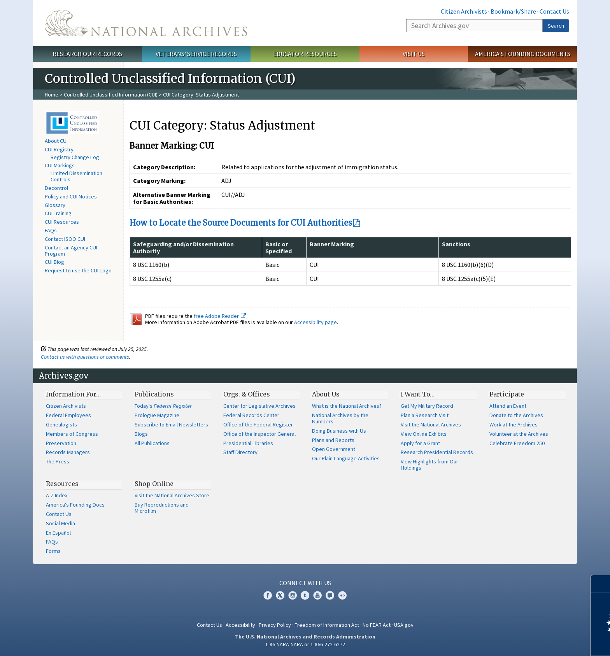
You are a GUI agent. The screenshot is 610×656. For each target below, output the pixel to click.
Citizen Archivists (464, 11)
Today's (163, 405)
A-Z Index (56, 495)
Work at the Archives (513, 424)
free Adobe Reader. (220, 315)
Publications (154, 394)
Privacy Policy (275, 624)
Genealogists (61, 424)
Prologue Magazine (157, 415)
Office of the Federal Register (258, 424)
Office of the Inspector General (259, 433)
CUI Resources (62, 221)
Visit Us (414, 54)
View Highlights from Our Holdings (429, 464)
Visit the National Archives (431, 424)
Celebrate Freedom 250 (517, 443)
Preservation (61, 443)
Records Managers (68, 452)
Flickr (342, 595)
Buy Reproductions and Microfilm (162, 507)
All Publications (152, 443)
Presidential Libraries (248, 443)
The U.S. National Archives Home (146, 23)
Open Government (333, 449)
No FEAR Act (377, 624)
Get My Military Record (427, 405)
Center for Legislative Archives (259, 405)
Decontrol (56, 187)
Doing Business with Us (339, 430)
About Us (326, 394)
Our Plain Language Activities (346, 458)
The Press (57, 461)
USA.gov (404, 624)
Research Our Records (87, 54)
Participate (506, 394)
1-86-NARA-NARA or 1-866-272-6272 (305, 644)
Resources (62, 484)
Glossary (55, 205)
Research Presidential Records (437, 452)
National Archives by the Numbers (340, 418)
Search (556, 25)
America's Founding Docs (75, 504)
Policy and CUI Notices (71, 196)
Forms (53, 550)
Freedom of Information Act (326, 624)
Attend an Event (507, 405)
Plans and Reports (333, 440)
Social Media (60, 523)
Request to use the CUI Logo (78, 270)
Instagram (292, 595)
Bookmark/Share (513, 11)
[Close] (601, 584)
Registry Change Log (75, 157)
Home (51, 94)
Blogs (141, 433)
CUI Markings (60, 165)
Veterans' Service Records (196, 54)
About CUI (56, 140)
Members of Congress (72, 433)
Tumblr (305, 595)
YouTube (317, 595)
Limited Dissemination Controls (76, 176)
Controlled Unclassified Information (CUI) (111, 94)
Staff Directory (240, 452)
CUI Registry (59, 149)
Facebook (267, 595)
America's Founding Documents (522, 54)
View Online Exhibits (424, 433)
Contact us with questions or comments (85, 356)
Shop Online (154, 484)
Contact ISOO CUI (65, 238)
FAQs (51, 230)
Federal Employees (68, 415)
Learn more (540, 641)
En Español (58, 532)
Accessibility (240, 624)
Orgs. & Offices (246, 394)
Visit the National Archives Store (172, 495)
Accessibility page (315, 322)
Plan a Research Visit (425, 415)
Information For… (73, 394)
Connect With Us (305, 583)
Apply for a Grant (420, 443)
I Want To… (418, 394)
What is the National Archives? (347, 405)
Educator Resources (305, 54)
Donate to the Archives (516, 415)
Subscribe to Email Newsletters (171, 424)
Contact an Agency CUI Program (71, 250)
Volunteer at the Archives (518, 433)
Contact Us (554, 11)
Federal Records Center (251, 415)
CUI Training (58, 213)
